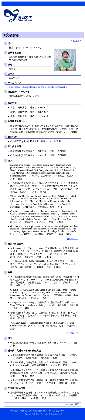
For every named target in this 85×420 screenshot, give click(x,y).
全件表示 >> (72, 238)
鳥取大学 (18, 16)
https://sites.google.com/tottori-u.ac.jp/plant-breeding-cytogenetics (38, 87)
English (76, 41)
